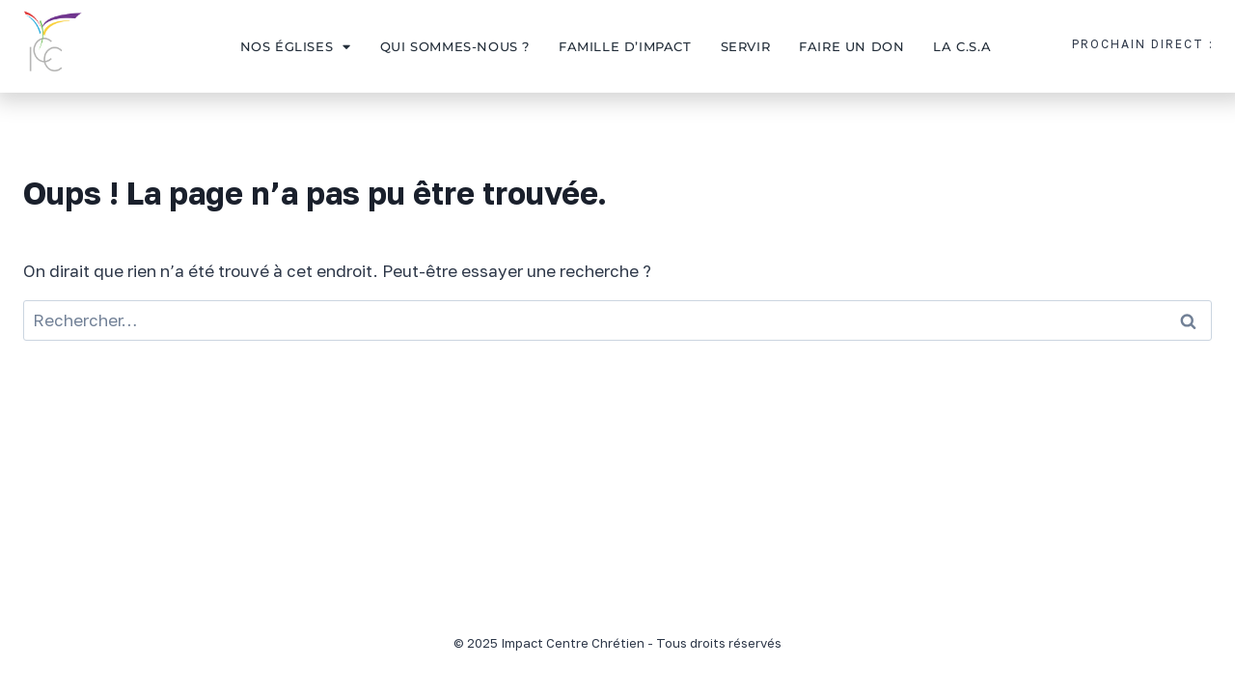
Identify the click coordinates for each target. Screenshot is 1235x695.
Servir (746, 46)
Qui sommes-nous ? (455, 46)
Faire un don (851, 46)
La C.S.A (962, 46)
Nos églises (295, 47)
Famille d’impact (625, 46)
